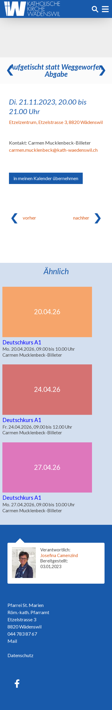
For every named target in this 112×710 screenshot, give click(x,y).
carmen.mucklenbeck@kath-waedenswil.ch (53, 150)
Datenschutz (20, 655)
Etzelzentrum (56, 122)
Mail (12, 641)
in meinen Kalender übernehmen (45, 178)
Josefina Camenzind (59, 555)
